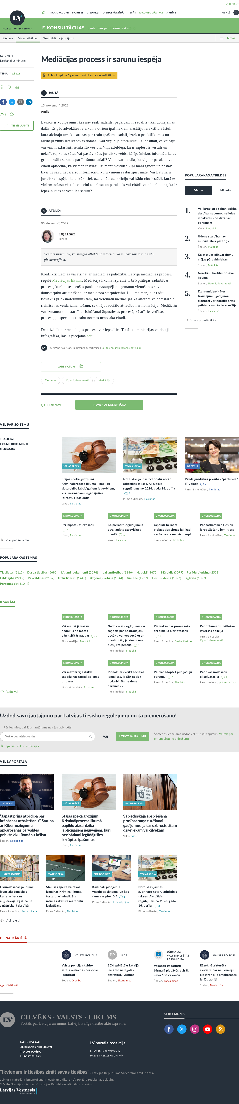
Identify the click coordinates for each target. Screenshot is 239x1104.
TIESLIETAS (7, 439)
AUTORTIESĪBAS (30, 1056)
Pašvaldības (41, 578)
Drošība (76, 980)
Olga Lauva (67, 234)
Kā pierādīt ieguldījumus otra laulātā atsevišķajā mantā (125, 530)
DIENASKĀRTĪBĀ (113, 13)
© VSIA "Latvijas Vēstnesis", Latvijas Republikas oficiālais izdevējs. (46, 1084)
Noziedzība (17, 841)
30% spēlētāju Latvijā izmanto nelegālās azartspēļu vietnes (123, 970)
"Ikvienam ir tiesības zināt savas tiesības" (44, 1072)
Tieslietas (15, 73)
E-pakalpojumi (122, 902)
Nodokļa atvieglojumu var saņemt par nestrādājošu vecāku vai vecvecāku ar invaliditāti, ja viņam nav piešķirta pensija (126, 635)
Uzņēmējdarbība (106, 578)
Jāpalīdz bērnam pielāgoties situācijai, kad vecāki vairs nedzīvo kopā (173, 530)
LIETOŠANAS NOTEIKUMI (36, 1047)
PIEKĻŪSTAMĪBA (30, 1052)
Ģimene (137, 578)
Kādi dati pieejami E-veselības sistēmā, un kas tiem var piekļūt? (110, 892)
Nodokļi (211, 228)
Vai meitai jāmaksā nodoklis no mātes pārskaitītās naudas (76, 631)
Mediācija (104, 380)
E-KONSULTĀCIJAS (151, 13)
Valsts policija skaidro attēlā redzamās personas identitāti (80, 970)
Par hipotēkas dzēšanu (78, 525)
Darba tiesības (42, 572)
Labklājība (12, 578)
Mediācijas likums (67, 280)
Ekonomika (124, 980)
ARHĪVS (171, 13)
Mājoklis (213, 247)
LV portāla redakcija (107, 1043)
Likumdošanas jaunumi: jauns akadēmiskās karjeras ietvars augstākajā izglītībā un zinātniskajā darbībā (17, 896)
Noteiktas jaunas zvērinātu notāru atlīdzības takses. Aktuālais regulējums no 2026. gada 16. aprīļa (149, 484)
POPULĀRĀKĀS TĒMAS (18, 557)
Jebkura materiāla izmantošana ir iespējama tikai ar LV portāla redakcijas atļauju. (57, 1079)
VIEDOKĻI (93, 13)
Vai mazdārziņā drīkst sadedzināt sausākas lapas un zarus (80, 677)
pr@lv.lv (118, 1055)
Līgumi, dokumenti (77, 380)
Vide (134, 836)
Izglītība (195, 578)
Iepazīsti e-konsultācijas (22, 746)
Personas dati (14, 583)
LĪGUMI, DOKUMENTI (14, 444)
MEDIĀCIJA (7, 449)
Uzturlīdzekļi (72, 578)
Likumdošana (29, 911)
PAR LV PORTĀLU (30, 1042)
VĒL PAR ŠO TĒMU (14, 424)
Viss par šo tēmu (17, 540)
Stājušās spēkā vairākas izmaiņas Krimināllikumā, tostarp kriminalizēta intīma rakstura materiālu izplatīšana (64, 896)
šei (89, 336)
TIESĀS (131, 13)
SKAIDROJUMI (59, 13)
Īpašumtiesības (117, 572)
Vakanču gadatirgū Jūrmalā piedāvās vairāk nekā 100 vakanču (171, 970)
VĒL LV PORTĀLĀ (13, 761)
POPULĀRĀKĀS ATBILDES (205, 175)
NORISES (77, 13)
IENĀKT (234, 4)
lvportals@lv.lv (111, 1051)
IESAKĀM (7, 602)
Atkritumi (89, 687)
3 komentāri (54, 404)
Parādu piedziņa (203, 572)
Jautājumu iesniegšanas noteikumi (122, 348)
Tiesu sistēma (166, 578)
